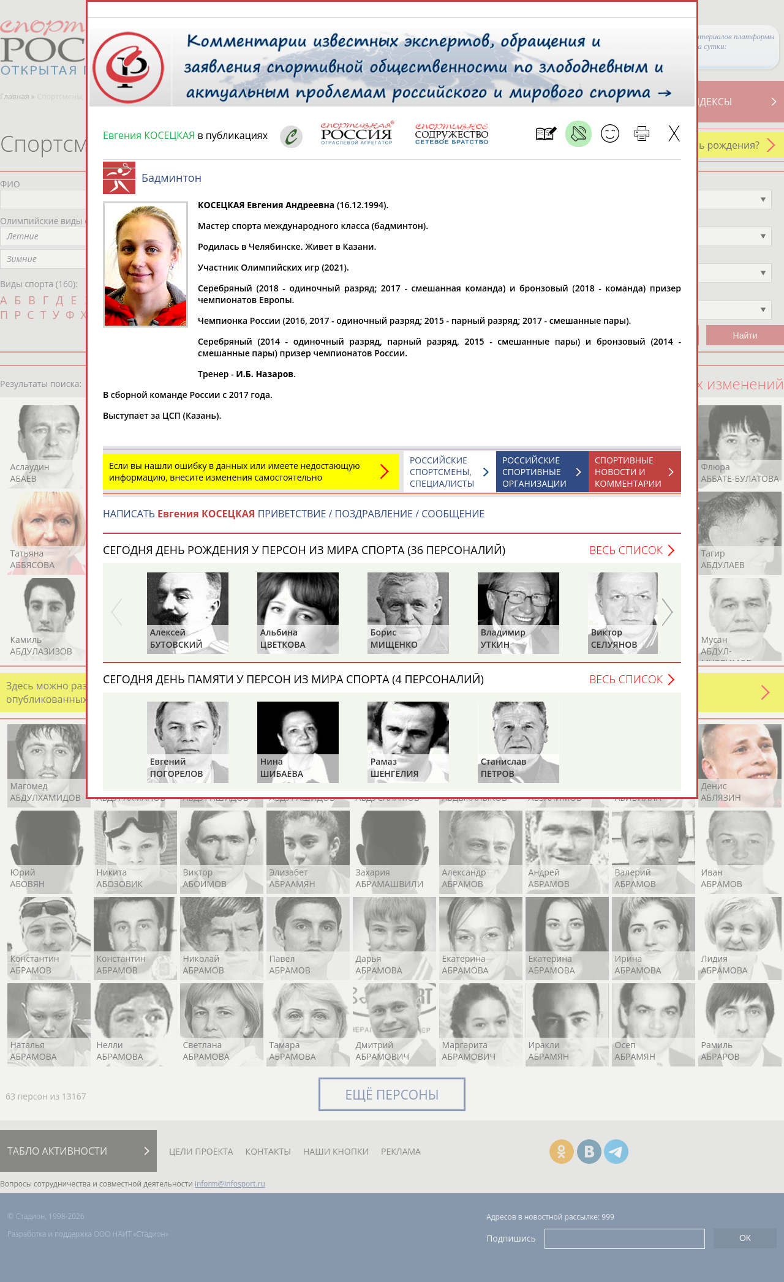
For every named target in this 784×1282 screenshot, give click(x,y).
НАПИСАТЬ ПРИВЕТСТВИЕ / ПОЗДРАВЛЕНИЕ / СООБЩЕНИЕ (293, 520)
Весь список (626, 556)
